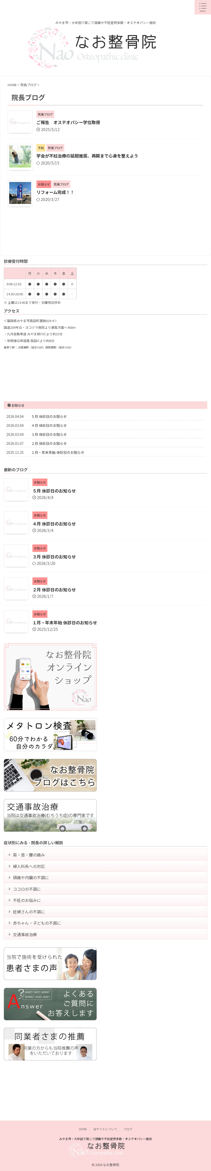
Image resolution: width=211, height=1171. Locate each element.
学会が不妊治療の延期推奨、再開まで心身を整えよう (90, 156)
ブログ (127, 1111)
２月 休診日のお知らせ (49, 443)
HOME (83, 1111)
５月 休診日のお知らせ (49, 416)
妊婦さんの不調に (30, 925)
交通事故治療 (26, 953)
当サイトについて (105, 1111)
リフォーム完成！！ (56, 193)
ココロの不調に (28, 898)
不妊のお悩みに (28, 911)
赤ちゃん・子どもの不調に (38, 939)
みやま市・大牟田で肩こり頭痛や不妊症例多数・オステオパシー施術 (105, 1120)
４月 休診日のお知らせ (49, 425)
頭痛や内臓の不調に (32, 884)
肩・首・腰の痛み (30, 856)
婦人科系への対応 (30, 870)
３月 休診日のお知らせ (49, 434)
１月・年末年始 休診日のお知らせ (57, 452)
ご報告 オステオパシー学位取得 (70, 122)
